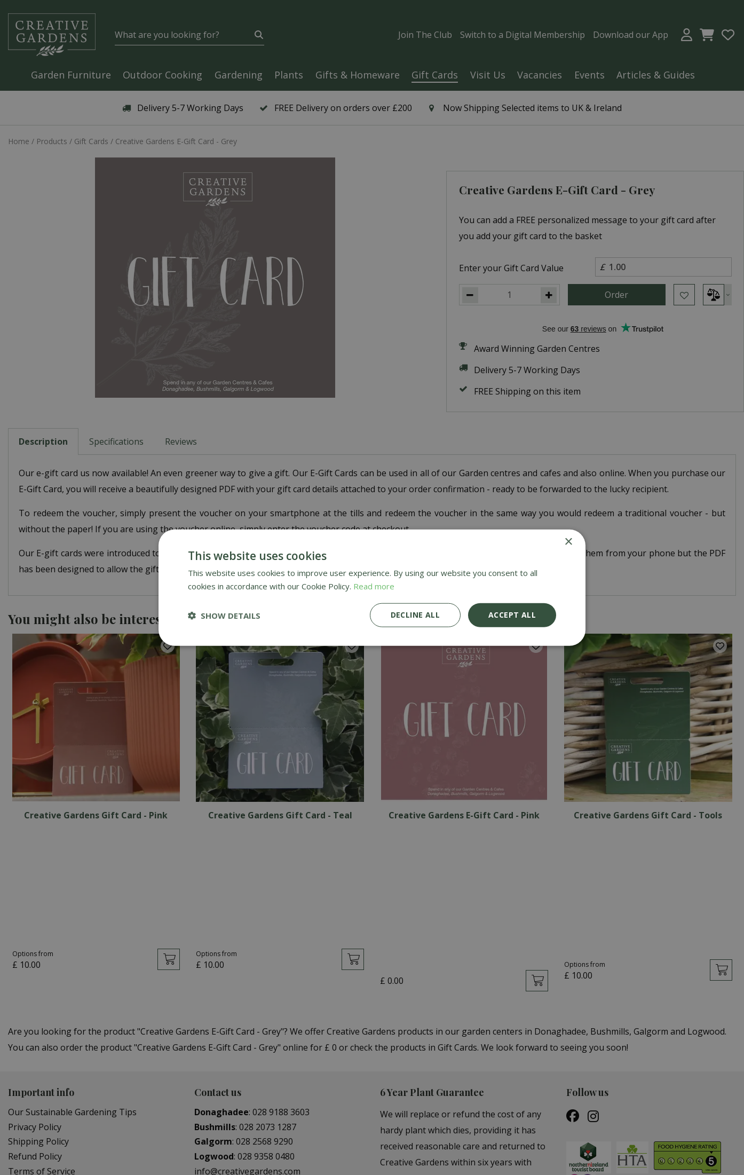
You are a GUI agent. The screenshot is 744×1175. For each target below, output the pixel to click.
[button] (224, 615)
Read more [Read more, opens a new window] (373, 585)
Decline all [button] (415, 615)
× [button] (568, 542)
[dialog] (372, 587)
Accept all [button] (512, 615)
